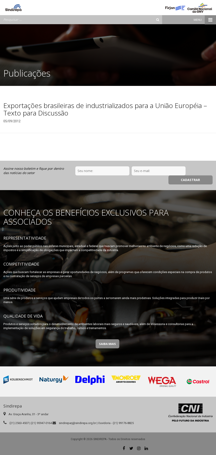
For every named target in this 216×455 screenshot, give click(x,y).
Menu (205, 19)
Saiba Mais (107, 344)
